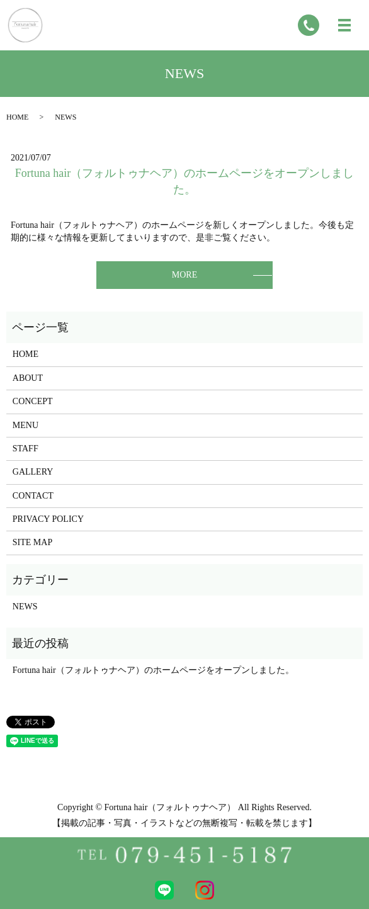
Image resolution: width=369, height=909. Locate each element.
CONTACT (33, 495)
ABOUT (28, 378)
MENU (25, 425)
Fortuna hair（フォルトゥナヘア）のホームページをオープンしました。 (153, 670)
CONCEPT (33, 401)
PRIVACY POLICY (48, 519)
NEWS (25, 606)
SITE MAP (32, 542)
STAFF (25, 448)
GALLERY (33, 472)
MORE (184, 274)
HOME (17, 117)
